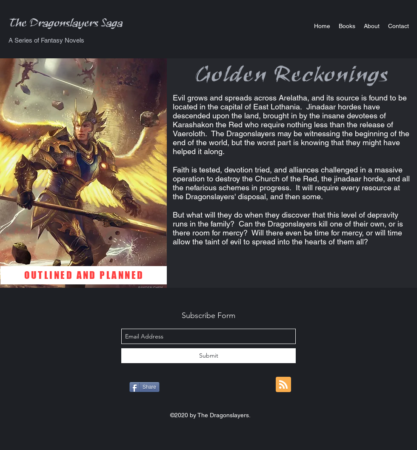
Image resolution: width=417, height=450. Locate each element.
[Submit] (208, 355)
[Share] (144, 387)
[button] (347, 26)
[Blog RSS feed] (283, 385)
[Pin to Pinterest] (241, 388)
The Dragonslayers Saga (66, 25)
